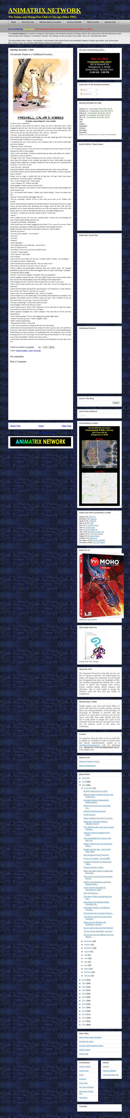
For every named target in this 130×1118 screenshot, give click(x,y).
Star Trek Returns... (91, 893)
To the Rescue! (89, 815)
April (86, 965)
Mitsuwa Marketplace (87, 766)
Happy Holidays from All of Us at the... (98, 818)
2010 (84, 1025)
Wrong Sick (83, 1054)
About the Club (27, 22)
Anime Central (93, 525)
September (88, 948)
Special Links (110, 22)
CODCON (92, 521)
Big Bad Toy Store (86, 1042)
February (88, 972)
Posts (84, 90)
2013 (84, 1014)
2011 (84, 1021)
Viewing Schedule (74, 22)
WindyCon (83, 1098)
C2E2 (92, 523)
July (86, 955)
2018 (84, 997)
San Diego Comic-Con (96, 532)
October (87, 945)
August (87, 952)
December (88, 788)
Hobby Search (84, 1050)
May (86, 962)
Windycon (93, 538)
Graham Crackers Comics (89, 761)
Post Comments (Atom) (45, 432)
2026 (84, 778)
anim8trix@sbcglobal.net (89, 745)
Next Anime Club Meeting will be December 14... (96, 903)
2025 (84, 782)
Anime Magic (95, 536)
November (88, 941)
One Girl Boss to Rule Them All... (97, 855)
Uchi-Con (92, 517)
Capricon (93, 519)
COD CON (83, 1083)
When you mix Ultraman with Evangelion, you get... (95, 923)
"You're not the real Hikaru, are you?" (98, 931)
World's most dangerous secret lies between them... (97, 883)
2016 (84, 1004)
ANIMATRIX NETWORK (44, 10)
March (86, 969)
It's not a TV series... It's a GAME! (97, 858)
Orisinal (106, 1067)
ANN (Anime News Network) (90, 1037)
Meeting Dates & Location (50, 22)
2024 (84, 785)
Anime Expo (90, 527)
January (87, 976)
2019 (84, 994)
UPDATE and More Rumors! (95, 811)
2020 (84, 990)
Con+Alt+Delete (99, 542)
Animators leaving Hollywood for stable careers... (96, 801)
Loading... (83, 415)
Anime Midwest (92, 530)
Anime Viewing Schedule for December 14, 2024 (95, 889)
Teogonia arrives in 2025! (93, 867)
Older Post (66, 426)
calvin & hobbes (22, 351)
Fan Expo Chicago (96, 534)
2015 (84, 1007)
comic (31, 351)
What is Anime (93, 22)
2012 (84, 1018)
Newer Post (15, 426)
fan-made (37, 351)
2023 (84, 980)
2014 (84, 1011)
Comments (86, 94)
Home (13, 22)
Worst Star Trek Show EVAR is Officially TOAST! (96, 823)
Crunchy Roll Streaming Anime (91, 1046)
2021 (84, 987)
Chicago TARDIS (98, 540)
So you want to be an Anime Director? (98, 928)
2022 (84, 983)
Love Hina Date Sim (111, 1075)
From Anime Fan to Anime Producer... (98, 913)
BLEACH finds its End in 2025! (96, 791)
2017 (84, 1001)
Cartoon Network (109, 1071)
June (86, 958)
